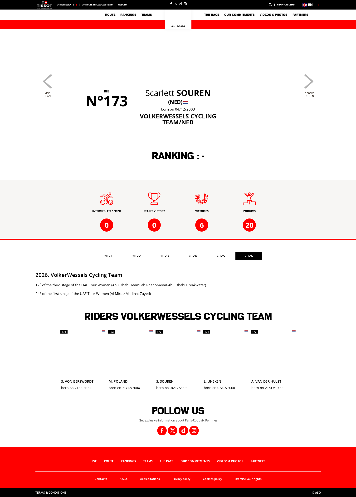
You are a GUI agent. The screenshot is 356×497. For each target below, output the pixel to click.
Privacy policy (181, 479)
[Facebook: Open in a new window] (171, 3)
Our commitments (195, 461)
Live (94, 461)
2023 (164, 256)
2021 (108, 256)
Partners (300, 15)
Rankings (128, 15)
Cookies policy (212, 479)
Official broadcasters (97, 4)
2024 (192, 256)
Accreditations (150, 479)
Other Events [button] (65, 4)
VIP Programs (286, 4)
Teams (148, 461)
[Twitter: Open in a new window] (175, 3)
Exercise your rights (248, 479)
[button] (270, 5)
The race (166, 461)
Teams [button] (146, 15)
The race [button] (211, 15)
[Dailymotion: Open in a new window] (180, 3)
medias (122, 4)
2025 (220, 256)
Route (110, 15)
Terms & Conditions (50, 493)
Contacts (101, 479)
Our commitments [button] (239, 15)
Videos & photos (274, 15)
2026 (248, 256)
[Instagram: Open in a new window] (185, 3)
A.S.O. (123, 479)
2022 (136, 256)
